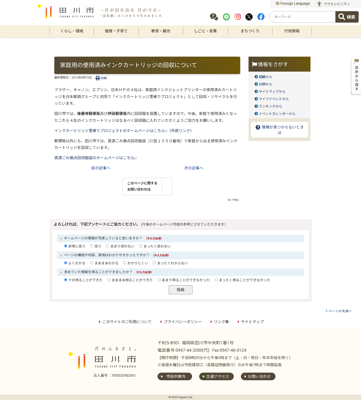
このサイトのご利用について (124, 322)
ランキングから (270, 106)
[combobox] (302, 17)
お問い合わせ (259, 376)
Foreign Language (293, 3)
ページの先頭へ (340, 311)
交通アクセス (217, 376)
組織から (265, 77)
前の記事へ (100, 168)
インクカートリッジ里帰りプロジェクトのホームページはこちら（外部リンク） (124, 130)
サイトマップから (272, 92)
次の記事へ (193, 168)
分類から (265, 84)
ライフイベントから (274, 99)
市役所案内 (175, 376)
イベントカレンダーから (277, 114)
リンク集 (219, 322)
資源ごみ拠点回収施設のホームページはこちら (95, 158)
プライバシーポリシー (180, 322)
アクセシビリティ (337, 4)
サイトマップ (250, 322)
